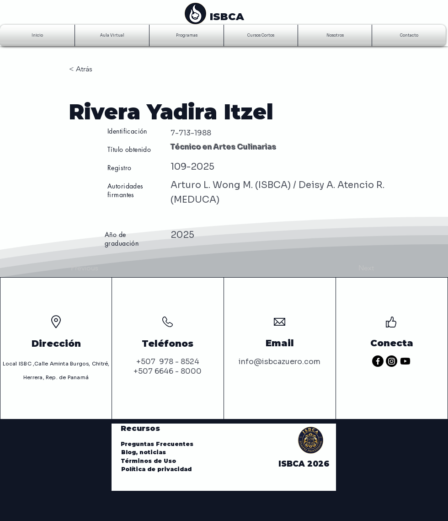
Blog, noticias (144, 452)
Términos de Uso (150, 460)
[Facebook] (378, 361)
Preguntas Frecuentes (157, 443)
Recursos (140, 428)
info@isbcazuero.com (279, 361)
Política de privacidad (156, 469)
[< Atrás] (99, 69)
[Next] (351, 268)
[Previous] (101, 268)
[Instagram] (391, 361)
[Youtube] (405, 361)
